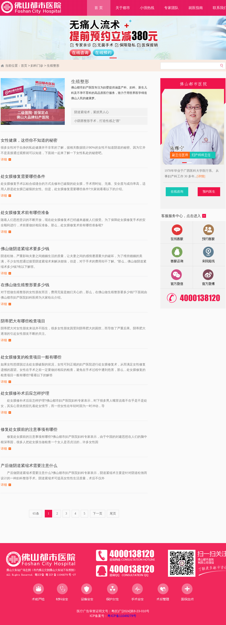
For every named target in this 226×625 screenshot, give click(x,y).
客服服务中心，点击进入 (183, 216)
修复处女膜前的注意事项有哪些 (29, 429)
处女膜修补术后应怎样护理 (25, 393)
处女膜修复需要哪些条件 (23, 176)
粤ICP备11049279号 (121, 616)
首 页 (98, 8)
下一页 (97, 513)
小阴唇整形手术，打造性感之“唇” (97, 121)
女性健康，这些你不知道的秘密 (29, 140)
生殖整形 (53, 65)
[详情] (207, 176)
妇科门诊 (37, 65)
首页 (24, 65)
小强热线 (147, 8)
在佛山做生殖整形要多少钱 (25, 285)
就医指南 (195, 8)
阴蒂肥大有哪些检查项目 (23, 321)
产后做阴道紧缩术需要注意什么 (29, 465)
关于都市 (123, 8)
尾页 (113, 513)
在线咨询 (183, 191)
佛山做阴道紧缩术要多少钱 (25, 248)
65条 (35, 513)
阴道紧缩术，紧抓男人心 (91, 112)
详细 (4, 159)
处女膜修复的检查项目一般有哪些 (31, 357)
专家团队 (171, 8)
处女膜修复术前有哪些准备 (25, 212)
